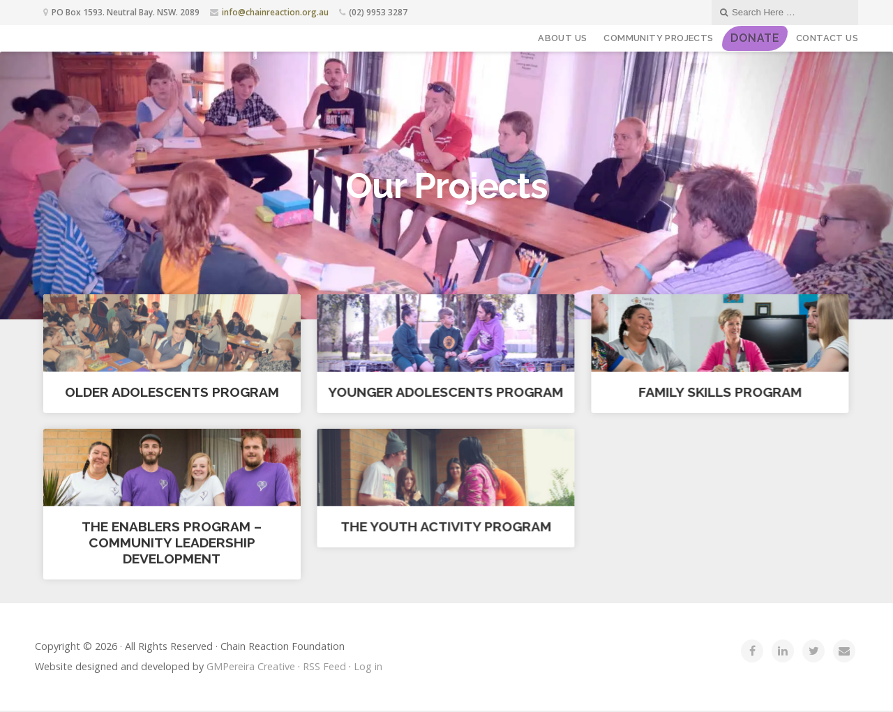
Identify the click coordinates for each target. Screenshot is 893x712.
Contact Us (827, 38)
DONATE (754, 38)
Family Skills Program (719, 392)
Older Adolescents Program (172, 392)
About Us (562, 38)
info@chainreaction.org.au (275, 12)
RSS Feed (324, 667)
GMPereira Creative (251, 667)
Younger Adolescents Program (445, 392)
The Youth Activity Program (445, 526)
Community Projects (658, 38)
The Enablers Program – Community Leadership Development (172, 542)
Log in (368, 667)
